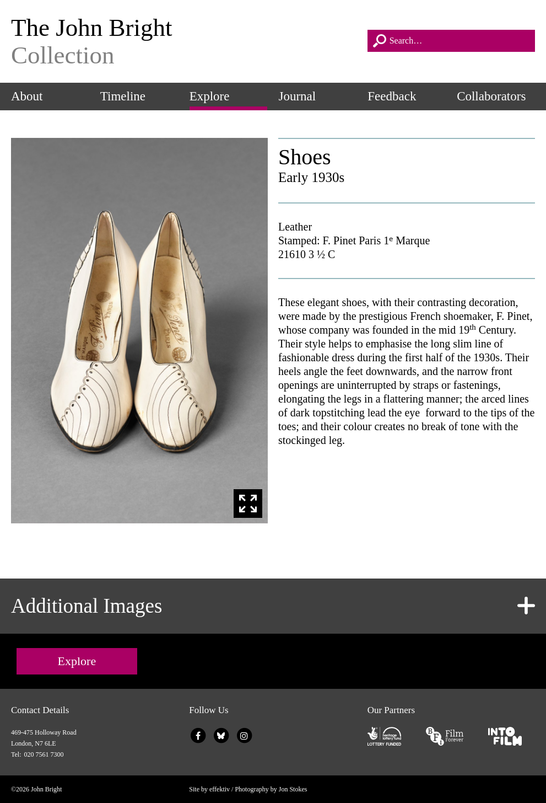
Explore (210, 96)
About (27, 96)
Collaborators (491, 96)
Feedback (391, 96)
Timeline (122, 96)
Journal (297, 96)
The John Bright (184, 41)
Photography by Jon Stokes (271, 789)
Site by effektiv (209, 789)
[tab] (273, 606)
